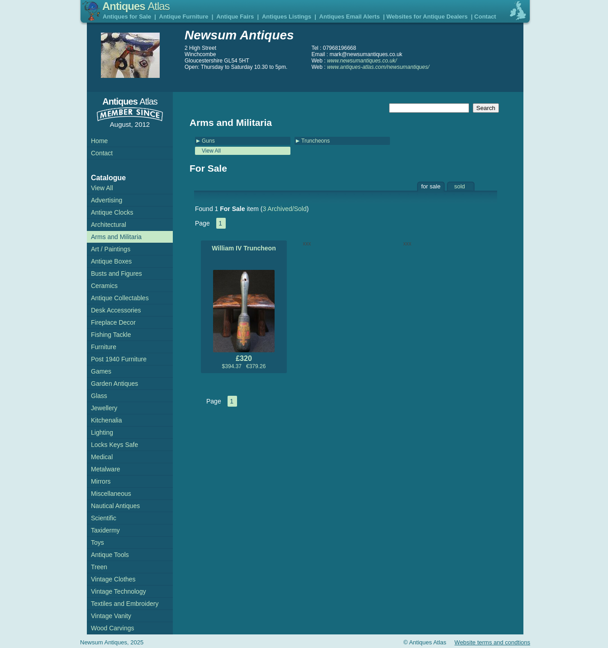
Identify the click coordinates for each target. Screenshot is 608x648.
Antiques (136, 6)
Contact (485, 16)
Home (99, 140)
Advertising (106, 200)
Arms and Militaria (116, 236)
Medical (102, 457)
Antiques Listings (286, 16)
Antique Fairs (235, 16)
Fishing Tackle (111, 334)
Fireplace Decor (113, 322)
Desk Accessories (116, 310)
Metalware (105, 469)
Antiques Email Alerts (349, 16)
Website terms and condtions (492, 642)
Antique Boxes (111, 261)
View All (211, 151)
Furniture (103, 346)
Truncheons (315, 141)
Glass (99, 395)
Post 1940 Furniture (119, 359)
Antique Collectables (120, 298)
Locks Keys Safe (114, 444)
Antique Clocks (112, 212)
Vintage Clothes (113, 579)
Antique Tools (110, 554)
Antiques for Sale (127, 16)
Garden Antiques (114, 383)
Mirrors (101, 481)
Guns (208, 141)
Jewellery (104, 408)
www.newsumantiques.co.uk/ (362, 61)
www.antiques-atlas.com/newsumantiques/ (378, 67)
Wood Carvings (112, 628)
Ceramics (104, 285)
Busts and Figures (116, 273)
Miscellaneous (111, 493)
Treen (99, 567)
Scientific (103, 518)
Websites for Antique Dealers (427, 16)
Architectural (108, 224)
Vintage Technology (118, 591)
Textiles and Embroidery (124, 603)
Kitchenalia (106, 420)
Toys (97, 542)
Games (101, 371)
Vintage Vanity (111, 615)
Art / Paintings (110, 249)
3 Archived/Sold (284, 208)
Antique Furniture (184, 16)
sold (459, 186)
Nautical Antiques (115, 505)
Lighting (102, 432)
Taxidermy (105, 530)
